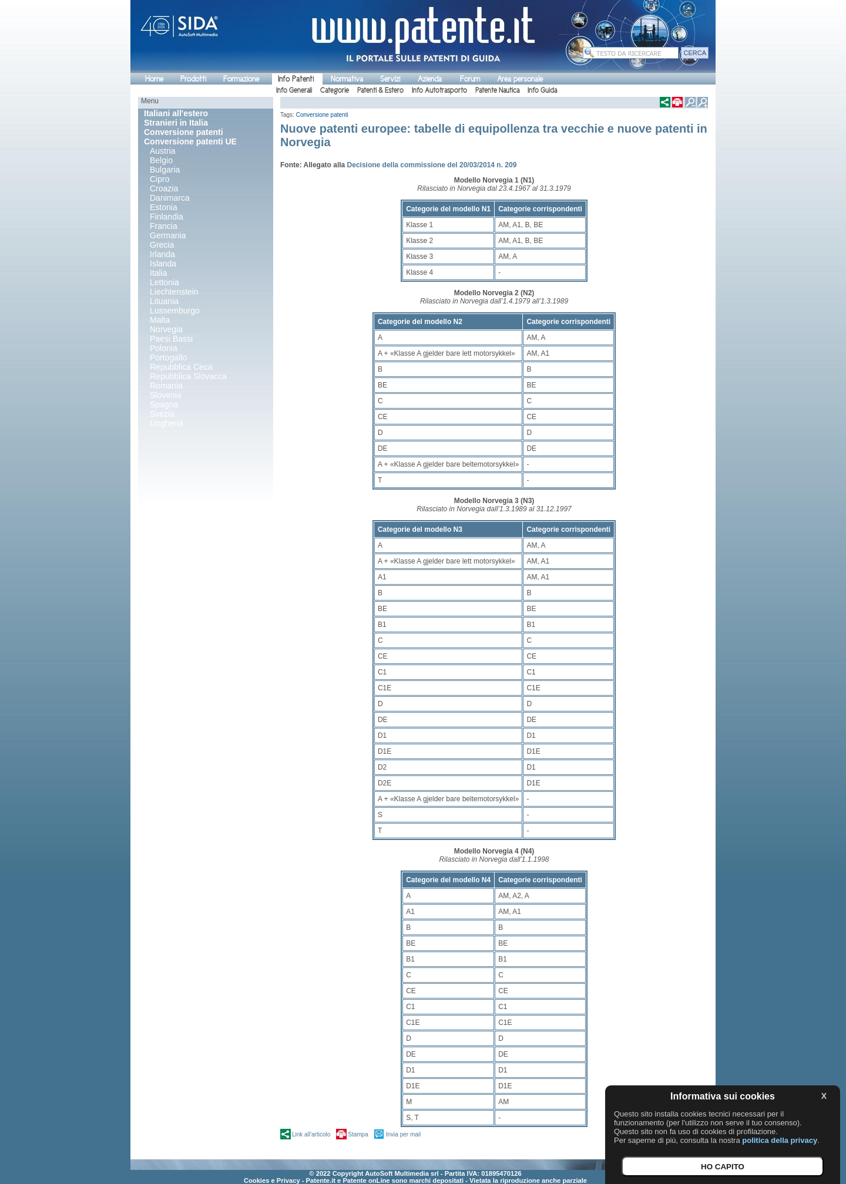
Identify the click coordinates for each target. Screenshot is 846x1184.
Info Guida (542, 90)
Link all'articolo (311, 1134)
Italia (158, 273)
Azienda (430, 79)
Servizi (390, 79)
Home (154, 79)
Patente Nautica (497, 90)
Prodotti (193, 79)
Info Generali (294, 90)
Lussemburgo (175, 310)
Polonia (163, 348)
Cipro (159, 179)
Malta (160, 320)
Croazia (164, 188)
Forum (470, 79)
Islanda (163, 263)
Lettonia (164, 282)
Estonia (163, 207)
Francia (163, 226)
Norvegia (166, 329)
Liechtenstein (174, 291)
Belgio (161, 160)
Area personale (520, 79)
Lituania (164, 301)
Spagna (164, 404)
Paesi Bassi (171, 338)
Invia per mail (403, 1134)
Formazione (241, 79)
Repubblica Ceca (181, 367)
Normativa (347, 79)
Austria (163, 151)
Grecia (162, 244)
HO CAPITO (722, 1166)
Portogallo (168, 357)
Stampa (358, 1134)
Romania (166, 385)
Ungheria (166, 423)
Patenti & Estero (380, 90)
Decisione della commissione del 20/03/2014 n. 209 (432, 165)
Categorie (334, 90)
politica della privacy (779, 1140)
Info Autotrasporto (439, 90)
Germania (168, 235)
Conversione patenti (322, 115)
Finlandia (166, 216)
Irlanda (162, 254)
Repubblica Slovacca (188, 376)
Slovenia (166, 395)
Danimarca (170, 198)
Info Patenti (296, 79)
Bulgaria (165, 169)
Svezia (162, 414)
